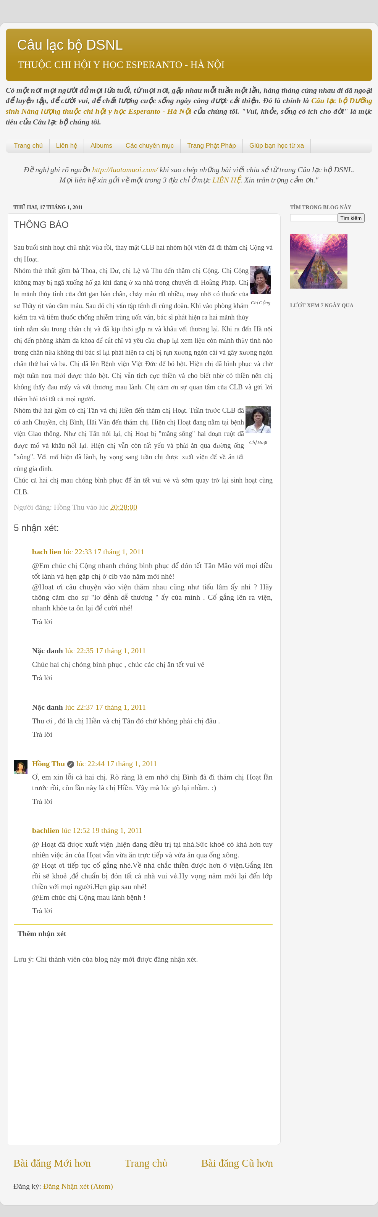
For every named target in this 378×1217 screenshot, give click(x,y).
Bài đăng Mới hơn (52, 1163)
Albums (101, 145)
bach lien (46, 551)
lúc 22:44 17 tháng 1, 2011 (116, 763)
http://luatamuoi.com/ (126, 169)
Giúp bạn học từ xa (276, 145)
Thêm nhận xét (42, 933)
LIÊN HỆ (227, 180)
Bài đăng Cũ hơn (237, 1163)
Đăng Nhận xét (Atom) (78, 1186)
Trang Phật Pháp (211, 145)
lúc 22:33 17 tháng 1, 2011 (103, 551)
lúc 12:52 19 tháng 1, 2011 (101, 830)
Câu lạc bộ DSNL (70, 45)
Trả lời (42, 621)
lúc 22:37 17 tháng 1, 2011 (105, 707)
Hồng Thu (48, 763)
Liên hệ (66, 145)
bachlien (45, 830)
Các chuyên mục (150, 145)
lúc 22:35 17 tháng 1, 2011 (105, 650)
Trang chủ (28, 145)
